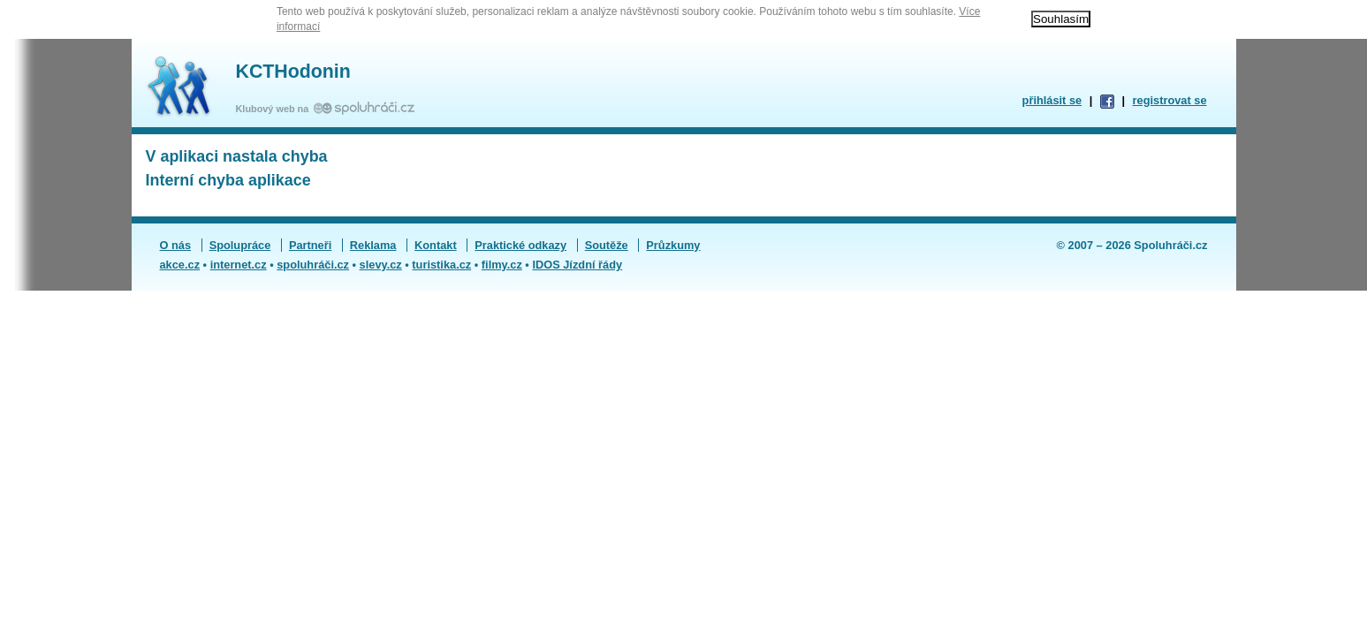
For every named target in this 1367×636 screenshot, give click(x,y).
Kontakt (435, 245)
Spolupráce (240, 245)
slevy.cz (381, 264)
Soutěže (606, 245)
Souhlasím (1061, 19)
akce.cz (180, 264)
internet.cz (238, 264)
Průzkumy (673, 245)
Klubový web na (275, 108)
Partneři (310, 245)
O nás (176, 245)
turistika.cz (441, 264)
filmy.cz (502, 264)
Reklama (373, 245)
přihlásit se (1052, 100)
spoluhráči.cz (313, 264)
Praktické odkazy (520, 245)
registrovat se (1170, 100)
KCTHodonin (293, 71)
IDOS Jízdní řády (577, 264)
